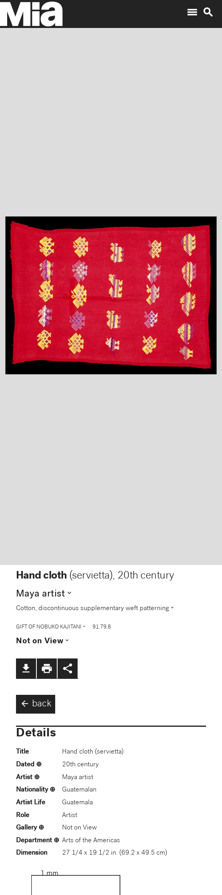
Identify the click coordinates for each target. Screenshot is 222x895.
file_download (26, 668)
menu (192, 12)
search (208, 12)
